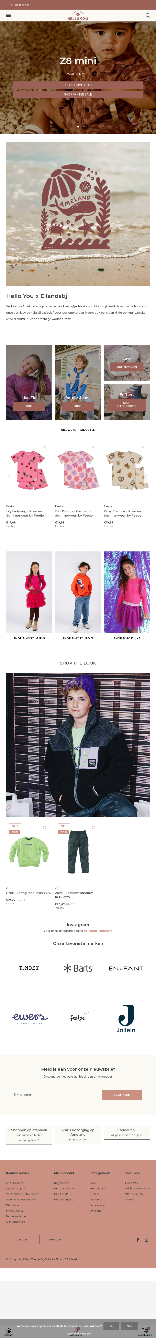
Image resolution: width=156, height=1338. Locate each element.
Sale (93, 1183)
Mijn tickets (61, 1194)
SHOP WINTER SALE (21, 94)
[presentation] (9, 476)
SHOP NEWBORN (126, 366)
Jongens (96, 1199)
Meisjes (94, 1194)
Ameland (95, 1210)
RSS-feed (71, 1259)
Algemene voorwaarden (21, 1199)
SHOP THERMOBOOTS (126, 404)
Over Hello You (15, 1183)
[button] (9, 15)
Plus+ (59, 1259)
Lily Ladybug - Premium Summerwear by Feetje (25, 513)
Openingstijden (16, 1188)
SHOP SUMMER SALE (22, 85)
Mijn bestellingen (65, 1188)
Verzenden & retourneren (22, 1194)
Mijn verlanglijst (64, 1199)
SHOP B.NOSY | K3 (127, 638)
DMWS (49, 1259)
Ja (111, 1326)
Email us (55, 1239)
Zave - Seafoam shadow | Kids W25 (74, 895)
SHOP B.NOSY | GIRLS (29, 638)
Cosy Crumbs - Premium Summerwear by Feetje (123, 513)
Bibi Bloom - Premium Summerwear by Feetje (74, 513)
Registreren (61, 1183)
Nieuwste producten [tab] (78, 430)
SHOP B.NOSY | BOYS (78, 638)
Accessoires (97, 1205)
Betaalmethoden (16, 1216)
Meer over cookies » (79, 1333)
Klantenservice (15, 1221)
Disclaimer (12, 1205)
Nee (129, 1326)
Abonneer (121, 1095)
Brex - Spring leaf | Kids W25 (28, 893)
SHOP (28, 406)
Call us (21, 1239)
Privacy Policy (15, 1210)
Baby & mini (98, 1188)
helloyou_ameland (98, 931)
